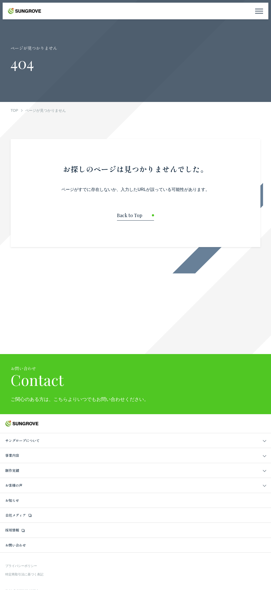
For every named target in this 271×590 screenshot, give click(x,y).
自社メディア (15, 515)
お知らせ (12, 500)
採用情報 (12, 530)
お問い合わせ (15, 545)
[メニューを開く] (259, 11)
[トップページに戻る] (135, 217)
